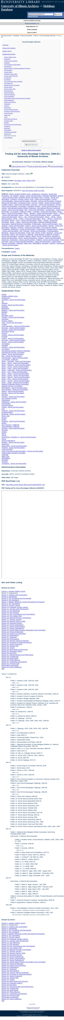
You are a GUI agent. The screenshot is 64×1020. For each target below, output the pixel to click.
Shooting (21, 236)
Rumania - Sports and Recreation (13, 421)
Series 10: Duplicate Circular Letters (14, 607)
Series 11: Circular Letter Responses (15, 609)
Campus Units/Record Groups (32, 20)
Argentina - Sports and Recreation (14, 300)
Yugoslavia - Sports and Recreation (14, 463)
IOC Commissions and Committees (13, 81)
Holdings (16, 35)
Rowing (37, 233)
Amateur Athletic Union (10, 57)
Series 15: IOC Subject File (11, 616)
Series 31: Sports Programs (11, 644)
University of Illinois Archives (20, 6)
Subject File (7, 115)
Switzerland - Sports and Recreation (22, 240)
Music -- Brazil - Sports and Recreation (15, 363)
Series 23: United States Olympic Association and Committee (23, 630)
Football (4, 204)
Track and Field (7, 449)
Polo (20, 231)
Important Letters (8, 120)
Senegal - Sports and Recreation (13, 428)
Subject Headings (32, 29)
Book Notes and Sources (10, 119)
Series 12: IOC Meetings (10, 611)
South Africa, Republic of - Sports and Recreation (19, 437)
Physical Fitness (52, 229)
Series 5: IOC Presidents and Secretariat (16, 598)
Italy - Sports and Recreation (34, 210)
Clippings (6, 105)
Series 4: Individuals (9, 597)
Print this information (55, 166)
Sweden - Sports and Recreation (49, 238)
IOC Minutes (7, 79)
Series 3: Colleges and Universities (14, 595)
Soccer (39, 236)
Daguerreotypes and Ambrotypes (12, 124)
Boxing (28, 197)
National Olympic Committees (12, 85)
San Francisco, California (24, 234)
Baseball (46, 196)
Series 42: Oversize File (10, 663)
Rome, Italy (30, 233)
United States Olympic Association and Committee (17, 98)
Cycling (54, 199)
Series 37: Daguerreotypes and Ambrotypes (17, 655)
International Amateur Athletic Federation (22, 208)
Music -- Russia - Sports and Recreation (16, 381)
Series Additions (8, 137)
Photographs (7, 107)
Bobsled (22, 197)
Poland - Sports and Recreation (13, 407)
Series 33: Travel (8, 648)
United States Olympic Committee (13, 453)
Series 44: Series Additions (11, 667)
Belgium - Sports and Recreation (13, 310)
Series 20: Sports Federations (12, 625)
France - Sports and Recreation (19, 204)
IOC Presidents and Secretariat (12, 64)
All (3, 669)
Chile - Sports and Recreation (40, 199)
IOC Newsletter (8, 70)
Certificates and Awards (10, 132)
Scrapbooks (7, 126)
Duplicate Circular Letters (10, 74)
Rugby (43, 233)
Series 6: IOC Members (10, 600)
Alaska (11, 194)
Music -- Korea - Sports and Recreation (27, 219)
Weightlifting (36, 243)
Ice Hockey (5, 349)
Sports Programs (8, 113)
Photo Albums (7, 130)
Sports (20, 238)
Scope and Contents (9, 48)
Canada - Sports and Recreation (13, 317)
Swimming (5, 240)
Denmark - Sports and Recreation (42, 201)
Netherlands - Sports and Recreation (45, 224)
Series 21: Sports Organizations (13, 626)
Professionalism (52, 231)
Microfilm (6, 122)
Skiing (33, 236)
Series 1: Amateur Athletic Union (13, 591)
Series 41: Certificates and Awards (14, 662)
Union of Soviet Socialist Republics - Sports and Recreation (30, 241)
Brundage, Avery (37, 197)
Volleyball (19, 243)
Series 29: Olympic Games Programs (15, 641)
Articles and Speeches (10, 102)
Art (11, 196)
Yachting (52, 243)
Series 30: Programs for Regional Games (16, 642)
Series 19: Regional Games (11, 623)
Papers (17, 248)
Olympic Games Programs (11, 109)
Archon (30, 1014)
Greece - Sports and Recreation (13, 342)
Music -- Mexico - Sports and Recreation (16, 377)
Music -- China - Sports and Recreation (15, 367)
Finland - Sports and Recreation (49, 203)
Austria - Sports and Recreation (31, 196)
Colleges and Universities (10, 61)
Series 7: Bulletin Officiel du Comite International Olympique (23, 602)
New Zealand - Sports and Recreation (15, 389)
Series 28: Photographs (10, 639)
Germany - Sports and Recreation (43, 204)
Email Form (36, 1008)
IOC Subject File (8, 83)
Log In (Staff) (32, 1004)
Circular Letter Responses (11, 76)
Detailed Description (9, 54)
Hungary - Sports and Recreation (46, 206)
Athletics (16, 196)
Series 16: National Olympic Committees (16, 618)
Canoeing (13, 199)
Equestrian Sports (24, 203)
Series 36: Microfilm (9, 653)
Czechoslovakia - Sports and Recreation (16, 201)
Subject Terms (7, 51)
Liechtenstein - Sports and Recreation (15, 358)
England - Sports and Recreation (13, 330)
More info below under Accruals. (33, 190)
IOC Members (7, 66)
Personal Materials (9, 100)
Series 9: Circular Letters (10, 605)
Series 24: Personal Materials (12, 632)
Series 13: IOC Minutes (10, 612)
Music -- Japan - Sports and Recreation (15, 374)
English (13, 252)
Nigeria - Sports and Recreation (36, 226)
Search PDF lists (33, 16)
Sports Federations (9, 92)
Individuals (7, 62)
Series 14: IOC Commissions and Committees (18, 614)
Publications (7, 104)
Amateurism (7, 59)
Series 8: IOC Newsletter (10, 604)
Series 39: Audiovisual (10, 658)
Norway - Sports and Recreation (13, 393)
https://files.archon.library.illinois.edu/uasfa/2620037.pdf (25, 485)
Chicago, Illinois (23, 199)
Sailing (12, 234)
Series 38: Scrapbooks (10, 656)
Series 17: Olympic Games (11, 619)
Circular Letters (8, 72)
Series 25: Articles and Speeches (13, 634)
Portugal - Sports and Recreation (34, 231)
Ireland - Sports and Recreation (13, 210)
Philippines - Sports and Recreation (23, 229)
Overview (5, 45)
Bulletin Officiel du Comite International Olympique (17, 68)
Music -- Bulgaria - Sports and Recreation (38, 213)
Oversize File (7, 134)
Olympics (13, 227)
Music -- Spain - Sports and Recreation (23, 222)
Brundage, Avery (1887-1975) (25, 180)
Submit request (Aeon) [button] (17, 166)
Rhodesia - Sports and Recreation (13, 233)
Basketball (53, 196)
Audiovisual (7, 128)
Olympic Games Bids (9, 89)
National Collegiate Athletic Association (15, 384)
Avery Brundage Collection (48, 35)
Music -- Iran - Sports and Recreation (31, 217)
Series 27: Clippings (9, 637)
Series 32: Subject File (10, 646)
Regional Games (8, 90)
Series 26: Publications (10, 635)
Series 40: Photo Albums (10, 660)
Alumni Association (26, 35)
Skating (28, 236)
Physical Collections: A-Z (32, 23)
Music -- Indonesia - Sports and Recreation (17, 370)
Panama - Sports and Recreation (29, 227)
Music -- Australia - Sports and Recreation (41, 211)
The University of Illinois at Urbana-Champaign (36, 1015)
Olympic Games (8, 87)
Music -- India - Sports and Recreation (32, 215)
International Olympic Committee (48, 208)
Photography (41, 229)
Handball (30, 206)
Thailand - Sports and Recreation (47, 240)
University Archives (6, 35)
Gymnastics (22, 206)
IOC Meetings (7, 77)
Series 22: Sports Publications (12, 628)
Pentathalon (6, 229)
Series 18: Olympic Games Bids (13, 621)
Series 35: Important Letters (12, 651)
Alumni (36, 35)
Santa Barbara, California (43, 234)
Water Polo (28, 243)
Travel (5, 117)
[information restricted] (10, 665)
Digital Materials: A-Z (32, 26)
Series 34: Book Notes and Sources (14, 649)
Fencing (34, 203)
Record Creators (32, 32)
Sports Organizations (9, 94)
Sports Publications (9, 96)
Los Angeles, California (18, 211)
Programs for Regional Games (12, 111)
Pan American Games (49, 227)
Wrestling (45, 243)
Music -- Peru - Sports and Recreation (23, 220)
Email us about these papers (31, 150)
